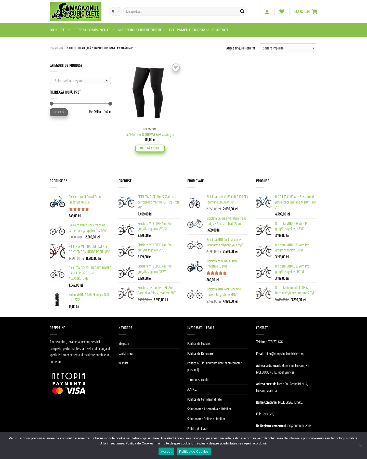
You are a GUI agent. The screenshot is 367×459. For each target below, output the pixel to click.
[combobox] (80, 80)
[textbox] (79, 80)
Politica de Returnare (200, 353)
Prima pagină (56, 48)
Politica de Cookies (199, 343)
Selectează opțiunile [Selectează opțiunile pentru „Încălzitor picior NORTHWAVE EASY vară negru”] (150, 148)
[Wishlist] (281, 11)
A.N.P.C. (192, 389)
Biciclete (60, 30)
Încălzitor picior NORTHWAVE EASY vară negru (150, 134)
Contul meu (126, 353)
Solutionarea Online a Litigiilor (206, 419)
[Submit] (242, 11)
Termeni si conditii (198, 379)
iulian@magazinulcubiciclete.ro (284, 354)
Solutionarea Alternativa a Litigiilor (209, 409)
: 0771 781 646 (274, 342)
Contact (220, 30)
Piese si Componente (93, 30)
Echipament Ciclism (189, 30)
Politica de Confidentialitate (204, 399)
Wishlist (123, 363)
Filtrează (59, 112)
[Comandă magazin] (288, 48)
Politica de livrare (198, 429)
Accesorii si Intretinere (141, 30)
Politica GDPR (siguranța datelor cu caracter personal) (214, 366)
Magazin (124, 343)
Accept (166, 451)
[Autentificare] (267, 11)
